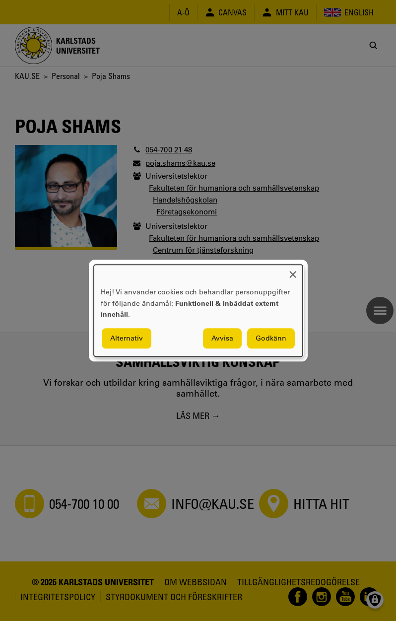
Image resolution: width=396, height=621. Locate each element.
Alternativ (126, 338)
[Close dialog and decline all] (293, 271)
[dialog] (198, 310)
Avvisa (222, 338)
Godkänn (271, 338)
